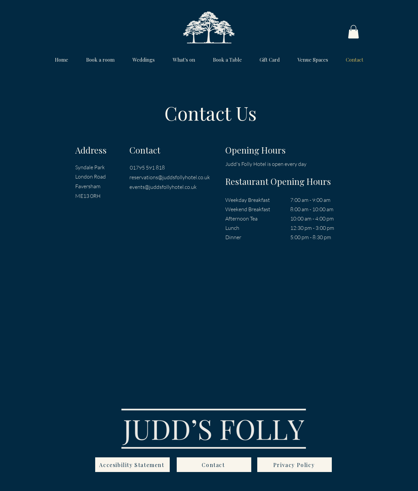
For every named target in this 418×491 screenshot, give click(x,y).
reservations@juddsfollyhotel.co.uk (169, 177)
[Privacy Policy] (294, 464)
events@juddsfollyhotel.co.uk (163, 187)
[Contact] (214, 464)
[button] (353, 32)
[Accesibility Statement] (132, 464)
